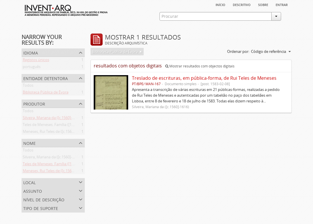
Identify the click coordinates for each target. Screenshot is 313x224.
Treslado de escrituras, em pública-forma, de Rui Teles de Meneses (204, 78)
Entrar (282, 4)
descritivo (242, 4)
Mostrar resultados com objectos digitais (200, 66)
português (32, 67)
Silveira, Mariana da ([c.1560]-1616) (52, 118)
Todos (28, 86)
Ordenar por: (238, 51)
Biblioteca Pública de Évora (45, 93)
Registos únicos (36, 60)
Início (220, 4)
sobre (263, 4)
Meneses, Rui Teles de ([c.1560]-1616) (54, 132)
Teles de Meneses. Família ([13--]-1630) (55, 125)
